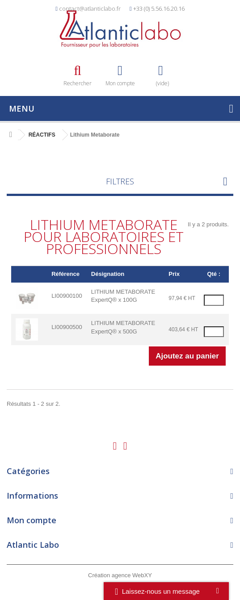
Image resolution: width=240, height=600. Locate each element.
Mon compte (31, 520)
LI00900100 (66, 295)
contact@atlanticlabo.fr (90, 8)
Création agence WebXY (120, 575)
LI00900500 (66, 327)
